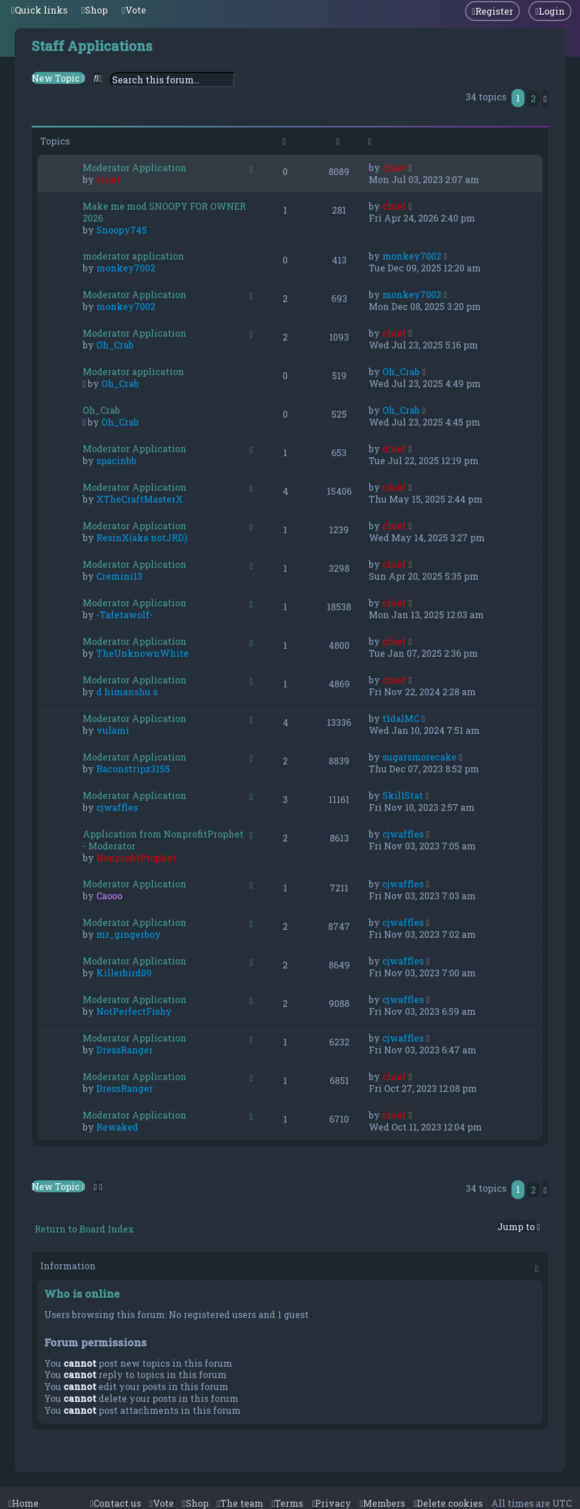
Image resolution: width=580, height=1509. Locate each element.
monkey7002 (125, 268)
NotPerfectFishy (134, 1011)
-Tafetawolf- (124, 614)
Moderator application (133, 371)
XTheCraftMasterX (139, 499)
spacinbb (116, 460)
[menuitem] (94, 10)
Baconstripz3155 (133, 769)
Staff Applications (92, 46)
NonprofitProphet (136, 858)
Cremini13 (119, 576)
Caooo (109, 896)
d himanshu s (126, 692)
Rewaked (117, 1127)
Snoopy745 (121, 230)
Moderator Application (134, 167)
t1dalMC (400, 718)
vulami (112, 730)
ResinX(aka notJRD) (141, 537)
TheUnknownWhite (142, 653)
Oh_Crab (115, 345)
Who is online (82, 1293)
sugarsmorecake (419, 757)
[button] (545, 98)
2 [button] (533, 98)
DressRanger (124, 1050)
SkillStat (402, 795)
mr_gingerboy (128, 934)
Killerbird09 (124, 973)
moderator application (133, 256)
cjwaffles (117, 807)
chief (108, 179)
